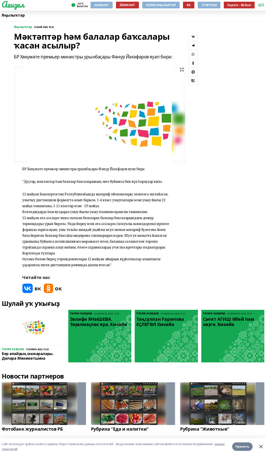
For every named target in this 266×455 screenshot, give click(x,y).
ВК (188, 5)
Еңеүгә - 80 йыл (239, 5)
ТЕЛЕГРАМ (209, 5)
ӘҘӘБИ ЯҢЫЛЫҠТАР (161, 5)
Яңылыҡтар (13, 15)
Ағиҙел (13, 4)
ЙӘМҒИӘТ (127, 5)
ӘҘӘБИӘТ (101, 5)
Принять (242, 446)
